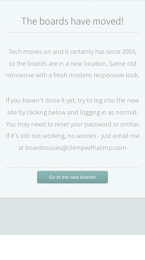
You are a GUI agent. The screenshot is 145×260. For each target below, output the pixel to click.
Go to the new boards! (72, 177)
